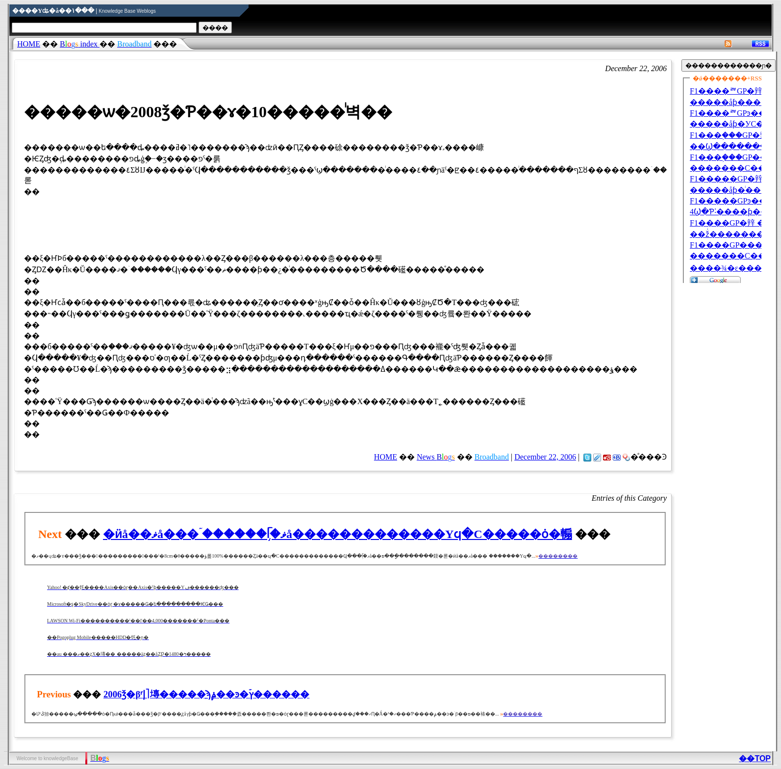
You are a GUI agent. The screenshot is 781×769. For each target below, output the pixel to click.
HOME (28, 44)
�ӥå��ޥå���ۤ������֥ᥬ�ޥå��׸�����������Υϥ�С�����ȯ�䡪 (337, 534)
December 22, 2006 (545, 457)
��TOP (755, 758)
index (80, 44)
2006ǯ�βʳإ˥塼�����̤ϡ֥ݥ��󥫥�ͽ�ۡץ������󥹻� (206, 694)
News (436, 457)
